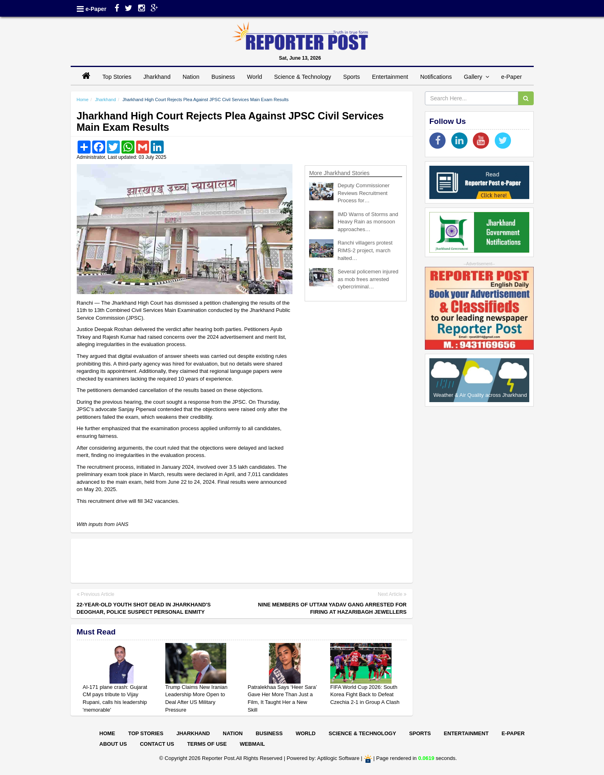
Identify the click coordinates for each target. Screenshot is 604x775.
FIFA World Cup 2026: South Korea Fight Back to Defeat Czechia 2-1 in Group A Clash (365, 694)
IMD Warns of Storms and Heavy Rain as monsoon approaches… (368, 221)
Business (223, 77)
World (254, 77)
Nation (191, 77)
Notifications (436, 77)
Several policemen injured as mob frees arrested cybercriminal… (368, 279)
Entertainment (390, 77)
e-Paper (96, 9)
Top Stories (117, 77)
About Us (113, 744)
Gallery (476, 77)
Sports (351, 77)
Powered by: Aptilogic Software (323, 759)
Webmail (252, 744)
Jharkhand (157, 77)
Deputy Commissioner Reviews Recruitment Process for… (364, 192)
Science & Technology (302, 77)
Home (83, 99)
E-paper (513, 733)
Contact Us (157, 744)
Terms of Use (207, 744)
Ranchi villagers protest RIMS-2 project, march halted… (365, 250)
